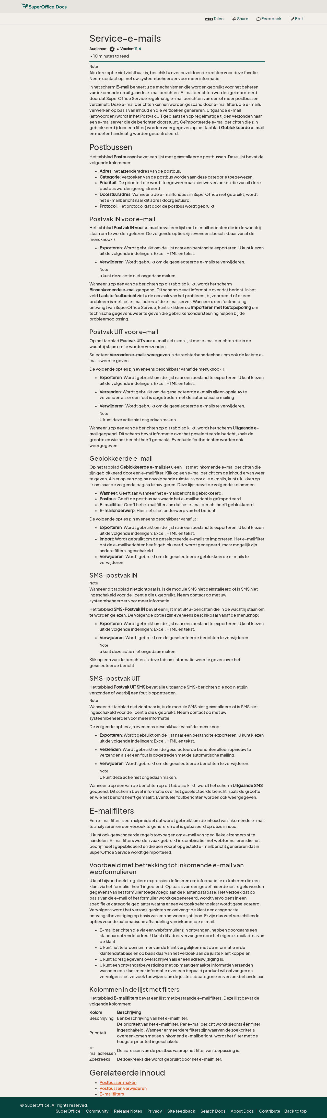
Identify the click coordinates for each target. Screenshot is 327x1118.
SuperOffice (68, 1111)
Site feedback (181, 1111)
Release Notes (128, 1111)
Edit (296, 18)
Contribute (269, 1111)
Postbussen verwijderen (123, 1088)
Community (97, 1111)
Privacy (154, 1111)
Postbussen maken (118, 1082)
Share (240, 18)
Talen (214, 18)
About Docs (242, 1111)
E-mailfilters (112, 1094)
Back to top (295, 1111)
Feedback (269, 18)
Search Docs (213, 1111)
